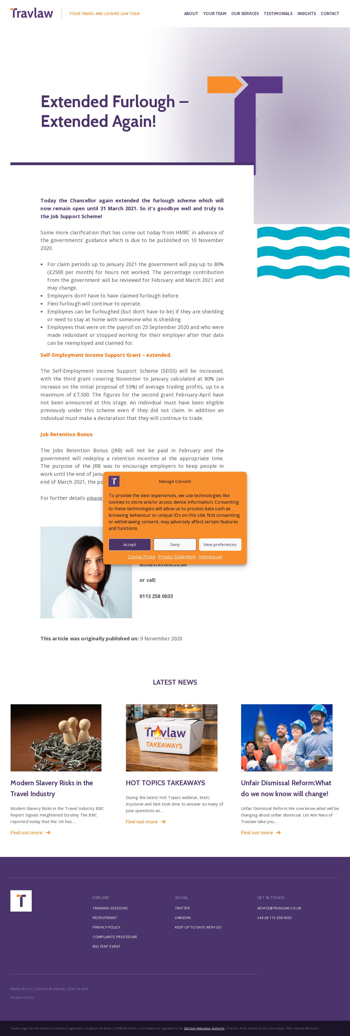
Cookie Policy (141, 557)
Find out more (30, 832)
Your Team (214, 13)
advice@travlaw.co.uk (279, 908)
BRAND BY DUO (21, 989)
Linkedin (183, 917)
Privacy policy (21, 998)
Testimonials (278, 13)
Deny (175, 544)
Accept (129, 544)
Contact (330, 13)
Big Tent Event (106, 946)
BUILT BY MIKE (78, 989)
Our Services (245, 13)
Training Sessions (110, 908)
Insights (307, 13)
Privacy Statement (177, 557)
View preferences (220, 544)
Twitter (182, 908)
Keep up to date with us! (198, 927)
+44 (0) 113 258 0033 (274, 917)
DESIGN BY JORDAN (50, 989)
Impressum (210, 557)
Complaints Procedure (115, 936)
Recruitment (105, 917)
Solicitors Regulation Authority (204, 1028)
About (191, 13)
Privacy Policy (106, 927)
